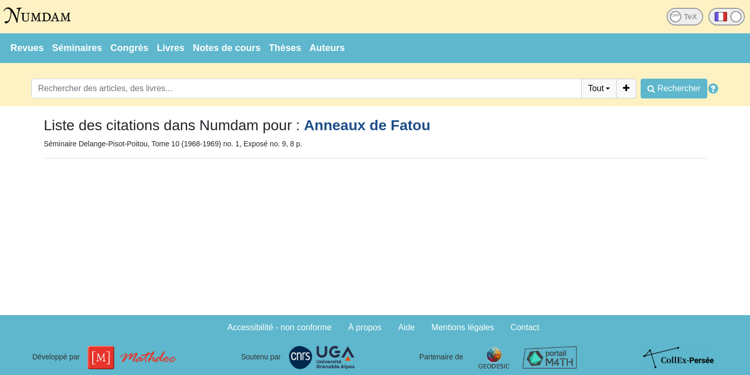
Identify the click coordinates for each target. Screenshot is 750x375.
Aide (406, 327)
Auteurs (327, 48)
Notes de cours (226, 48)
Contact (524, 327)
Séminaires (77, 48)
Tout (596, 88)
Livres (170, 48)
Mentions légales (462, 327)
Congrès (129, 48)
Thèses (285, 48)
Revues (27, 48)
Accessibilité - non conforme (280, 327)
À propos (365, 327)
